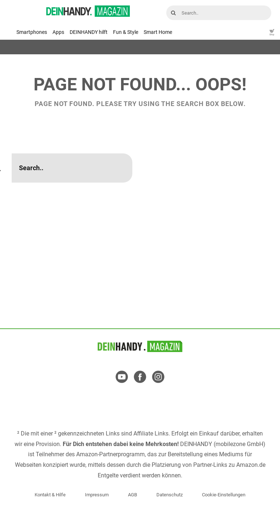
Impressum (97, 494)
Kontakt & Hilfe (50, 494)
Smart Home (158, 32)
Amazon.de (250, 464)
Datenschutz (169, 494)
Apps (58, 32)
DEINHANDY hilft (89, 32)
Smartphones (31, 32)
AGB (132, 494)
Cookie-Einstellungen (223, 494)
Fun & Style (125, 32)
